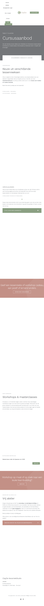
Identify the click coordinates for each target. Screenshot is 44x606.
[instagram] (20, 599)
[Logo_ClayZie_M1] (22, 11)
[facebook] (23, 599)
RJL (35, 595)
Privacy (27, 595)
